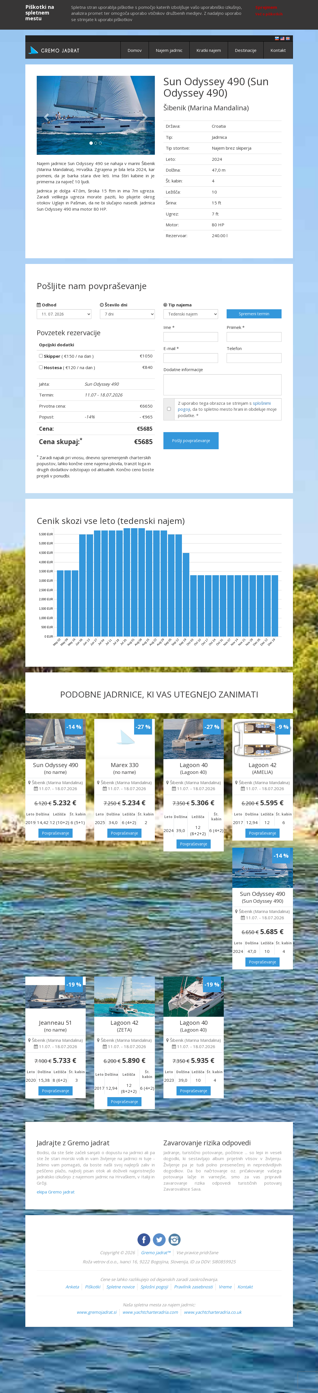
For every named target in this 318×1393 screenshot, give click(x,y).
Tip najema (177, 305)
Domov (135, 50)
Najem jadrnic (169, 50)
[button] (45, 115)
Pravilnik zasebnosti (193, 1287)
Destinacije (246, 50)
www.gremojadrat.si (96, 1312)
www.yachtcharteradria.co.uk (212, 1312)
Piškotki (92, 1287)
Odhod (46, 305)
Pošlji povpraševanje (191, 440)
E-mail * (171, 348)
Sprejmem (266, 7)
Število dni (113, 305)
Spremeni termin (254, 313)
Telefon (234, 348)
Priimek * (236, 327)
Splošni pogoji (154, 1287)
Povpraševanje (55, 833)
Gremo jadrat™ (155, 1252)
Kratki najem (208, 50)
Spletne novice (120, 1287)
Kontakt (278, 50)
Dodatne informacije (183, 369)
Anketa (72, 1287)
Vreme (225, 1287)
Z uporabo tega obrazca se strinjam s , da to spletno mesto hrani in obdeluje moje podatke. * (227, 409)
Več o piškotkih (269, 14)
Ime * (169, 327)
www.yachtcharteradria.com (150, 1312)
